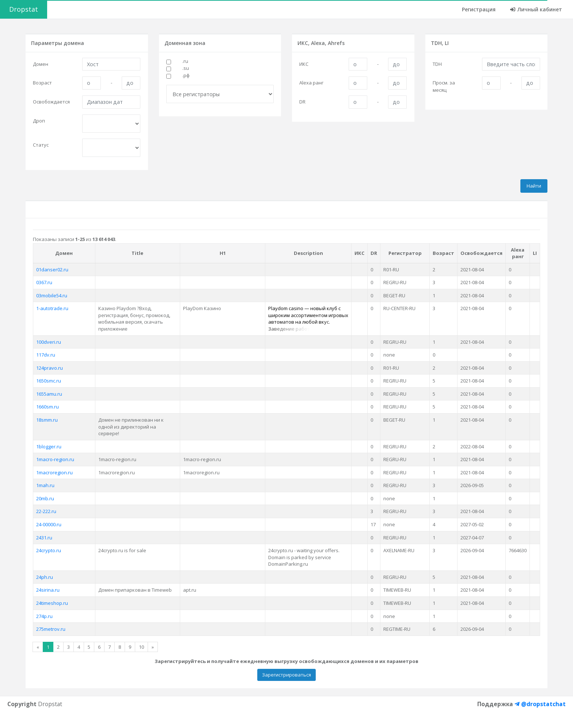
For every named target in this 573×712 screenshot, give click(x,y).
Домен (40, 64)
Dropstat (23, 9)
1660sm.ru (47, 406)
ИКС (303, 64)
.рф (186, 75)
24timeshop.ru (52, 603)
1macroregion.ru (54, 472)
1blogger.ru (48, 446)
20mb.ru (45, 498)
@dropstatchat (540, 704)
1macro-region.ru (55, 459)
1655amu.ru (49, 394)
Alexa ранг (311, 82)
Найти (534, 185)
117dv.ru (45, 354)
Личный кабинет (536, 9)
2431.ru (44, 537)
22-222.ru (46, 511)
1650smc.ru (48, 380)
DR (302, 101)
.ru (185, 61)
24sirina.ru (48, 590)
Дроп (39, 120)
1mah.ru (45, 485)
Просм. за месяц (444, 86)
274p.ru (44, 616)
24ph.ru (44, 577)
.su (185, 68)
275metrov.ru (50, 629)
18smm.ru (47, 420)
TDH (437, 64)
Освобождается (51, 101)
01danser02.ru (52, 269)
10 (141, 647)
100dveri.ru (48, 342)
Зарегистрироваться (286, 674)
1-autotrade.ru (52, 308)
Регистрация (479, 9)
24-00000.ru (48, 524)
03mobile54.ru (51, 295)
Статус (41, 145)
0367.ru (44, 282)
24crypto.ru (48, 550)
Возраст (42, 82)
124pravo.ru (49, 368)
